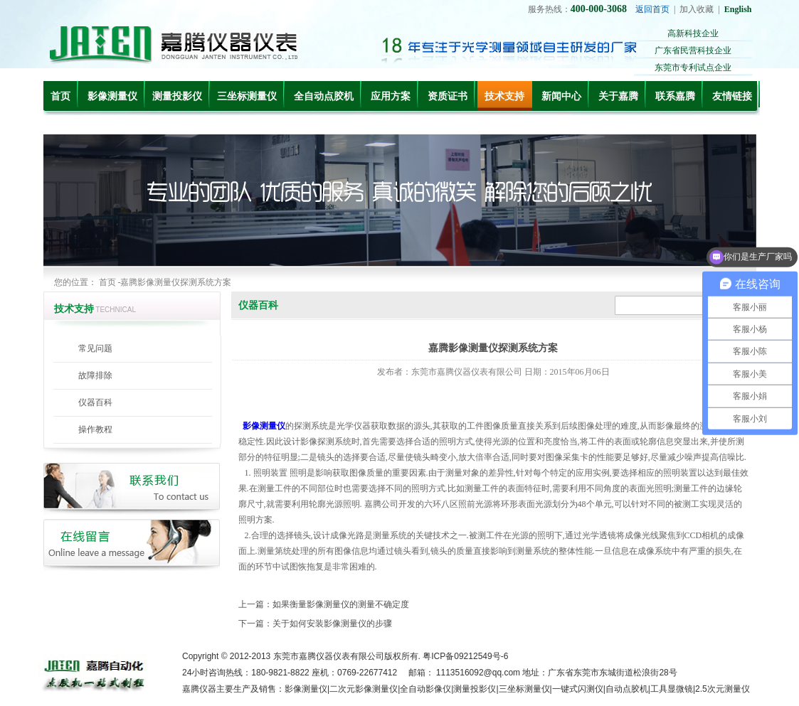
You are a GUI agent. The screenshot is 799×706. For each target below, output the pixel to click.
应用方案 (391, 96)
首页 (60, 96)
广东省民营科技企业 (693, 50)
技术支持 (504, 96)
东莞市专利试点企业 (693, 68)
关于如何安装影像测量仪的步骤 (332, 624)
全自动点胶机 (324, 96)
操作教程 (95, 429)
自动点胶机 (626, 689)
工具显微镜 (671, 689)
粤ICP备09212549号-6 (465, 656)
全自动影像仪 (425, 689)
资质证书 (447, 96)
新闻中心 (561, 96)
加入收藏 (696, 9)
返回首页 (652, 9)
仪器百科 (95, 402)
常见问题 (95, 348)
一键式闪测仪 (577, 689)
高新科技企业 (693, 33)
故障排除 (95, 375)
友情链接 (732, 96)
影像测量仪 (112, 96)
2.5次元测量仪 (722, 689)
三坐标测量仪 (247, 96)
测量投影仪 (177, 96)
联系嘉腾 (675, 96)
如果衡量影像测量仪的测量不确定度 (340, 604)
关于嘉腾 (618, 96)
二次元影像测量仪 (363, 689)
